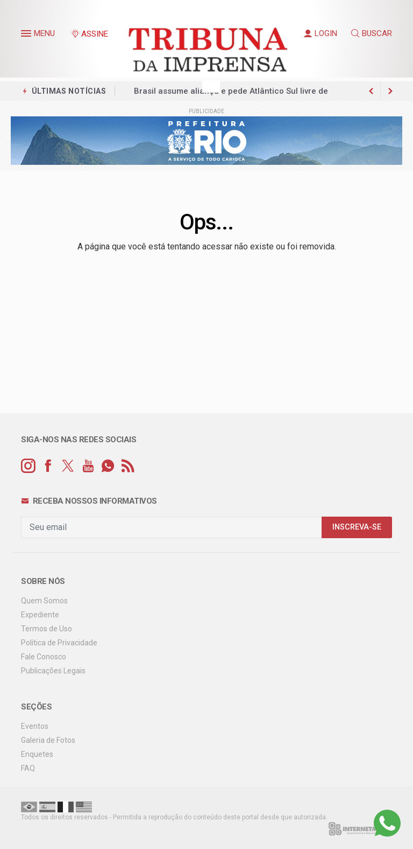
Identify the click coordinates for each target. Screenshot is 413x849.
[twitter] (68, 466)
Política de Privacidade (59, 642)
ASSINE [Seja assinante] (89, 34)
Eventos (34, 726)
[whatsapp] (108, 466)
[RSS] (127, 466)
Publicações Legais (53, 670)
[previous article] (390, 91)
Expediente (40, 614)
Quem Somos (44, 600)
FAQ (28, 768)
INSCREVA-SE (356, 527)
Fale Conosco (43, 656)
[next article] (371, 91)
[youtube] (88, 466)
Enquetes (37, 754)
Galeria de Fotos (48, 740)
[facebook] (48, 466)
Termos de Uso (46, 628)
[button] (27, 35)
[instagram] (28, 466)
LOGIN (320, 33)
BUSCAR (371, 33)
